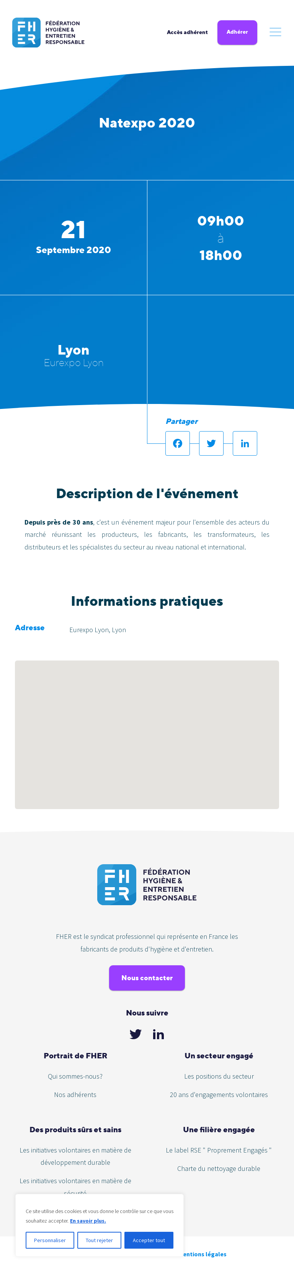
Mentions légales (202, 1254)
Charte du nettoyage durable (218, 1168)
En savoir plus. (88, 1220)
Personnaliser (50, 1240)
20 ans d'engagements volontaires (219, 1094)
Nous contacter (147, 977)
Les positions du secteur (219, 1076)
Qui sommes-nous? (75, 1076)
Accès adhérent (187, 32)
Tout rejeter (99, 1240)
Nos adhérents (75, 1094)
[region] (99, 1225)
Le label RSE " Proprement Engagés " (219, 1150)
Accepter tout (149, 1240)
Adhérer (237, 31)
